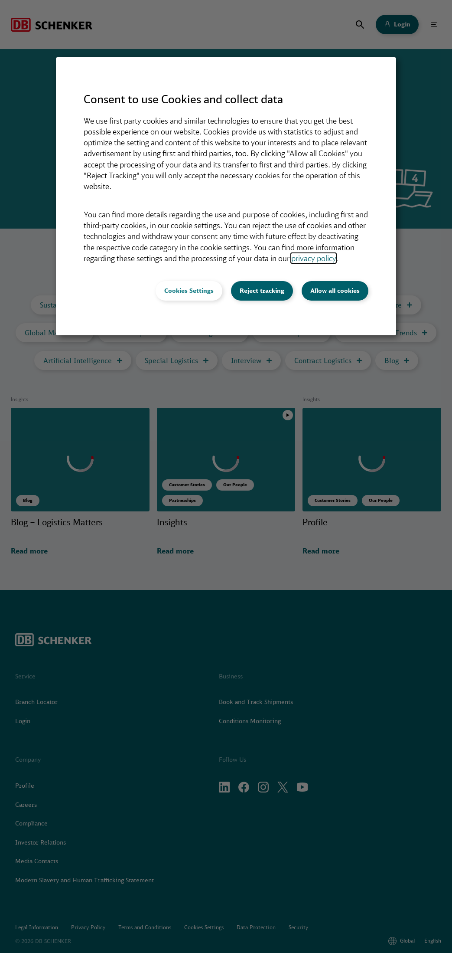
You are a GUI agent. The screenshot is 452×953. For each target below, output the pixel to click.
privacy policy (313, 258)
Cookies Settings (189, 291)
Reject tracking (262, 291)
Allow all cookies (335, 291)
